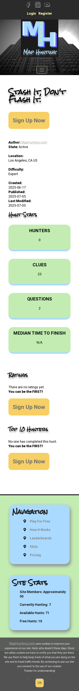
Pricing (35, 555)
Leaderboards (41, 538)
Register (45, 13)
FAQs (34, 547)
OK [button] (40, 683)
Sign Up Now (29, 120)
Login (31, 13)
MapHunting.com (34, 142)
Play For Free (40, 521)
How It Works (40, 530)
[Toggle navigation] (42, 70)
